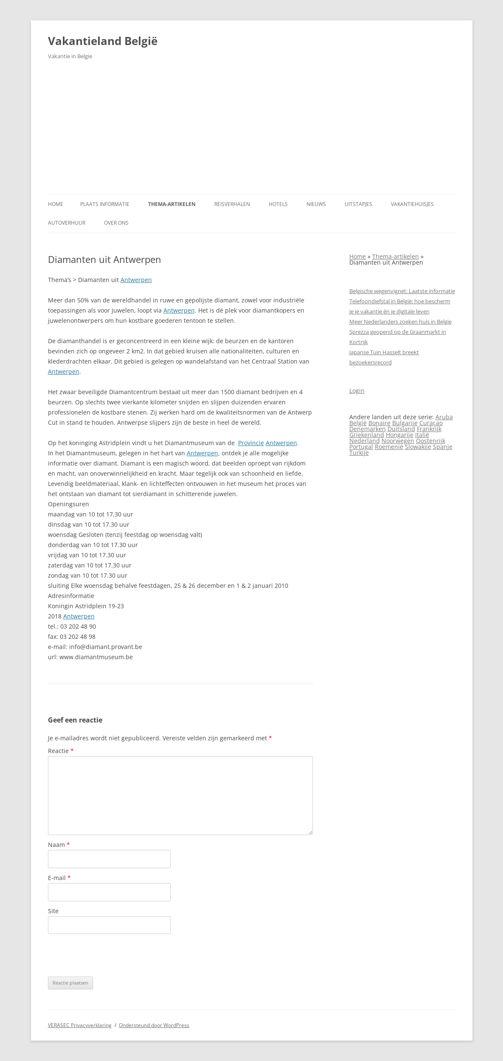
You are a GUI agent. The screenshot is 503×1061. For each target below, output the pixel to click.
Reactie (61, 751)
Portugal (361, 447)
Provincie (251, 443)
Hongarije (399, 435)
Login (357, 391)
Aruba (444, 417)
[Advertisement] (251, 130)
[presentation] (112, 955)
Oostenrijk (430, 441)
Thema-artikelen (172, 204)
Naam (59, 845)
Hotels (278, 204)
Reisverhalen (232, 204)
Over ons (116, 222)
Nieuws (316, 204)
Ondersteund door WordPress (154, 1025)
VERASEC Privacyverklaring (80, 1025)
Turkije (359, 453)
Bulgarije (405, 423)
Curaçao (431, 423)
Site (53, 911)
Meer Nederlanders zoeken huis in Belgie (400, 321)
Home (55, 204)
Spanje (442, 447)
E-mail (59, 878)
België (358, 423)
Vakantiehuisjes (412, 204)
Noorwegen (398, 441)
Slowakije (418, 447)
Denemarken (367, 429)
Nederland (364, 441)
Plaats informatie (104, 204)
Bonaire (379, 423)
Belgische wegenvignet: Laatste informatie (402, 291)
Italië (422, 435)
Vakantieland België (102, 40)
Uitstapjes (358, 204)
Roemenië (389, 447)
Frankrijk (429, 429)
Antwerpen (136, 280)
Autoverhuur (66, 222)
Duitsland (401, 429)
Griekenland (366, 435)
